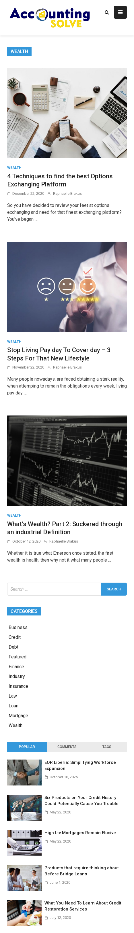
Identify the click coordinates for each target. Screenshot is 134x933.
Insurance (18, 686)
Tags (106, 747)
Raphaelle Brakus (67, 193)
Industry (17, 676)
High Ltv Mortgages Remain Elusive (80, 832)
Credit (15, 637)
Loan (13, 706)
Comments (67, 747)
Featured (17, 657)
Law (13, 696)
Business (18, 627)
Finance (16, 666)
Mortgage (18, 715)
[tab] (27, 747)
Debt (13, 647)
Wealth (14, 168)
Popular (27, 747)
